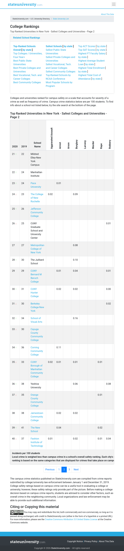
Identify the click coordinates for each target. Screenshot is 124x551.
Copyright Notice (75, 541)
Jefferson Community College (37, 212)
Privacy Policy (90, 541)
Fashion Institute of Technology (37, 442)
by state (27, 49)
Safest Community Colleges (60, 71)
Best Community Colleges (27, 82)
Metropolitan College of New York (37, 249)
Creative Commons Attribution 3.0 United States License (71, 519)
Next (76, 469)
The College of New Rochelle (37, 198)
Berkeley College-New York (37, 307)
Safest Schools (54, 46)
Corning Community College (37, 351)
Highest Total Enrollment (91, 68)
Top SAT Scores (86, 49)
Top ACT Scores (86, 46)
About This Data (107, 14)
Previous (50, 469)
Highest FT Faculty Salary (91, 53)
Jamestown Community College (37, 417)
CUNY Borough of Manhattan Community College (37, 369)
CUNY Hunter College (35, 293)
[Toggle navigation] (113, 4)
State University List (61, 19)
